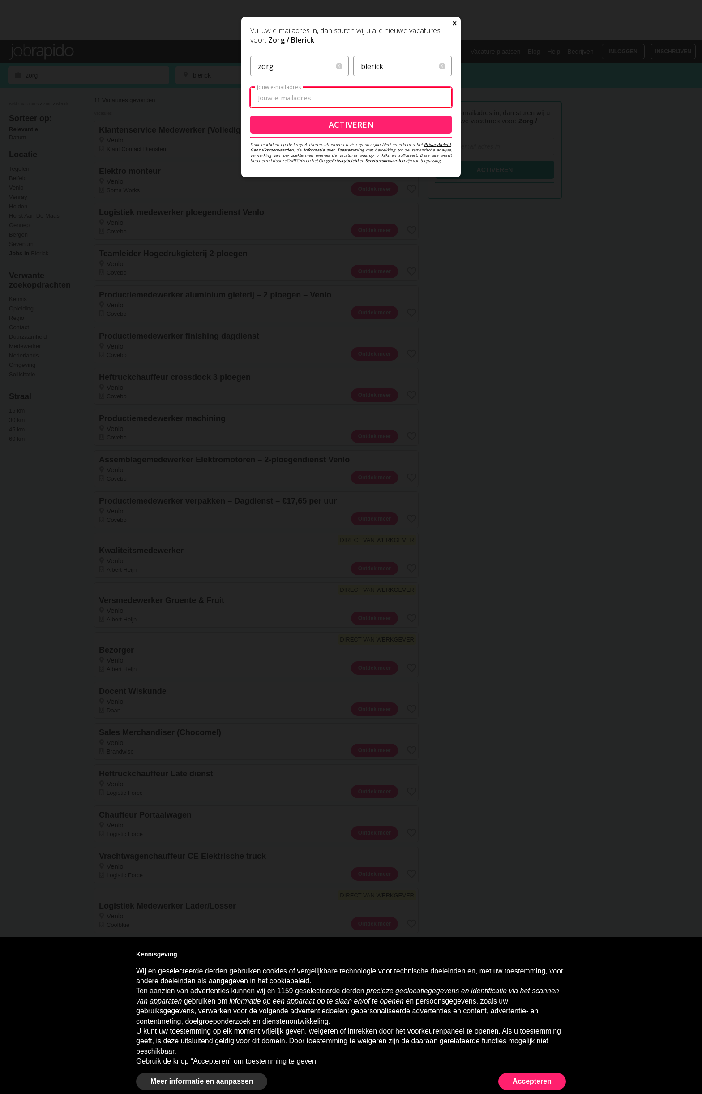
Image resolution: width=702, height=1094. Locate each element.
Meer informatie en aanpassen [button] (201, 1081)
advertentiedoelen (318, 1011)
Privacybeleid (437, 230)
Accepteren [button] (532, 1081)
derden (353, 991)
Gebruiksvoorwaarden (272, 236)
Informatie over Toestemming (334, 236)
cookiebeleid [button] (289, 981)
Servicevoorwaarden (385, 247)
